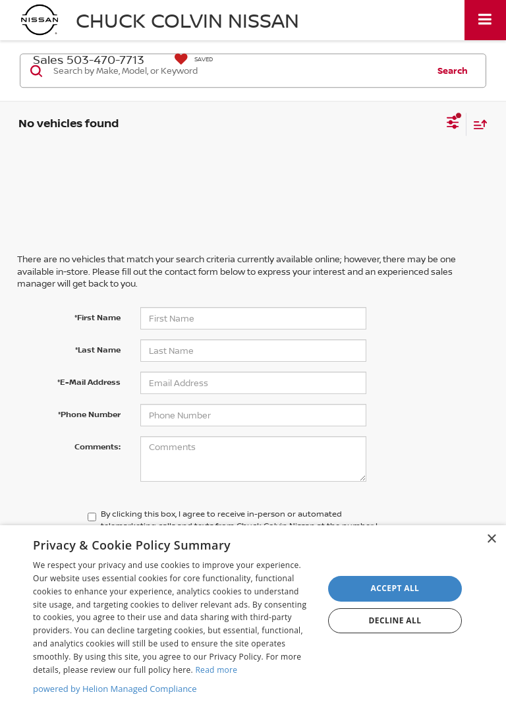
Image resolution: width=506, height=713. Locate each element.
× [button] (491, 539)
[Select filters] (453, 124)
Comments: (97, 446)
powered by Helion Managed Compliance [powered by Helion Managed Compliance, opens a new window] (115, 689)
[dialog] (253, 619)
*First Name (97, 317)
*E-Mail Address (89, 381)
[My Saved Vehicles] (190, 60)
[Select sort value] (477, 124)
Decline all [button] (395, 620)
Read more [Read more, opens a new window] (216, 669)
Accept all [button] (395, 588)
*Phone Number (89, 414)
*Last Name (98, 349)
